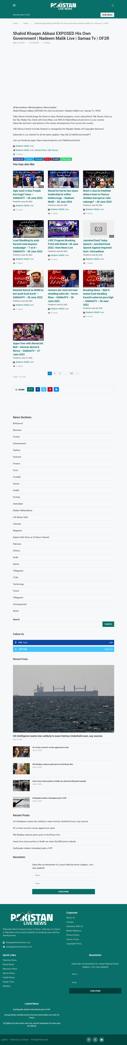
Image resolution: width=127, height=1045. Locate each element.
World (15, 611)
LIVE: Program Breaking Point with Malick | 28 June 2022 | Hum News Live (63, 244)
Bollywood (18, 423)
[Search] (112, 5)
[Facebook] (89, 1039)
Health (16, 490)
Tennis (16, 591)
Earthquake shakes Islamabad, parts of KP (49, 798)
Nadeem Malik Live (25, 146)
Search (16, 619)
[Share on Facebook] (38, 389)
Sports (16, 564)
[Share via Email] (56, 389)
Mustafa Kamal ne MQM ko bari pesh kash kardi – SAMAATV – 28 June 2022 (28, 294)
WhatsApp (66, 159)
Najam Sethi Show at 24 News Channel (31, 537)
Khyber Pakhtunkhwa (22, 510)
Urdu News (107, 15)
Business (17, 430)
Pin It (47, 159)
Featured (17, 457)
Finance (16, 463)
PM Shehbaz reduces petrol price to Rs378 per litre (52, 764)
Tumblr (55, 159)
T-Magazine (18, 571)
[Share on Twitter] (43, 389)
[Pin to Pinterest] (50, 389)
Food (15, 470)
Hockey (16, 497)
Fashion (16, 450)
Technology (18, 584)
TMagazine (18, 597)
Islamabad (18, 504)
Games (16, 483)
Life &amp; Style (20, 517)
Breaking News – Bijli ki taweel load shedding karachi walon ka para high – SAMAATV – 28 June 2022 (98, 297)
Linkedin (39, 159)
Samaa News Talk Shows (46, 150)
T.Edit (15, 577)
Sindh (15, 557)
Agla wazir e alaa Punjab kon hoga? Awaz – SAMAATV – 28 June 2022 (28, 194)
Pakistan (17, 544)
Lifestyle (17, 524)
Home (15, 23)
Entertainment (19, 443)
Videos (26, 23)
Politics (16, 550)
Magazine (17, 530)
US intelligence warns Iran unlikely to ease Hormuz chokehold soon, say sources (57, 735)
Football (17, 477)
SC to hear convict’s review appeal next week (50, 747)
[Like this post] (31, 389)
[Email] (101, 1039)
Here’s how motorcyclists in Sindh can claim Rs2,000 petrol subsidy (59, 781)
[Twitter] (95, 1039)
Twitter (29, 159)
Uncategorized (19, 604)
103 (71, 373)
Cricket (16, 437)
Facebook (18, 159)
